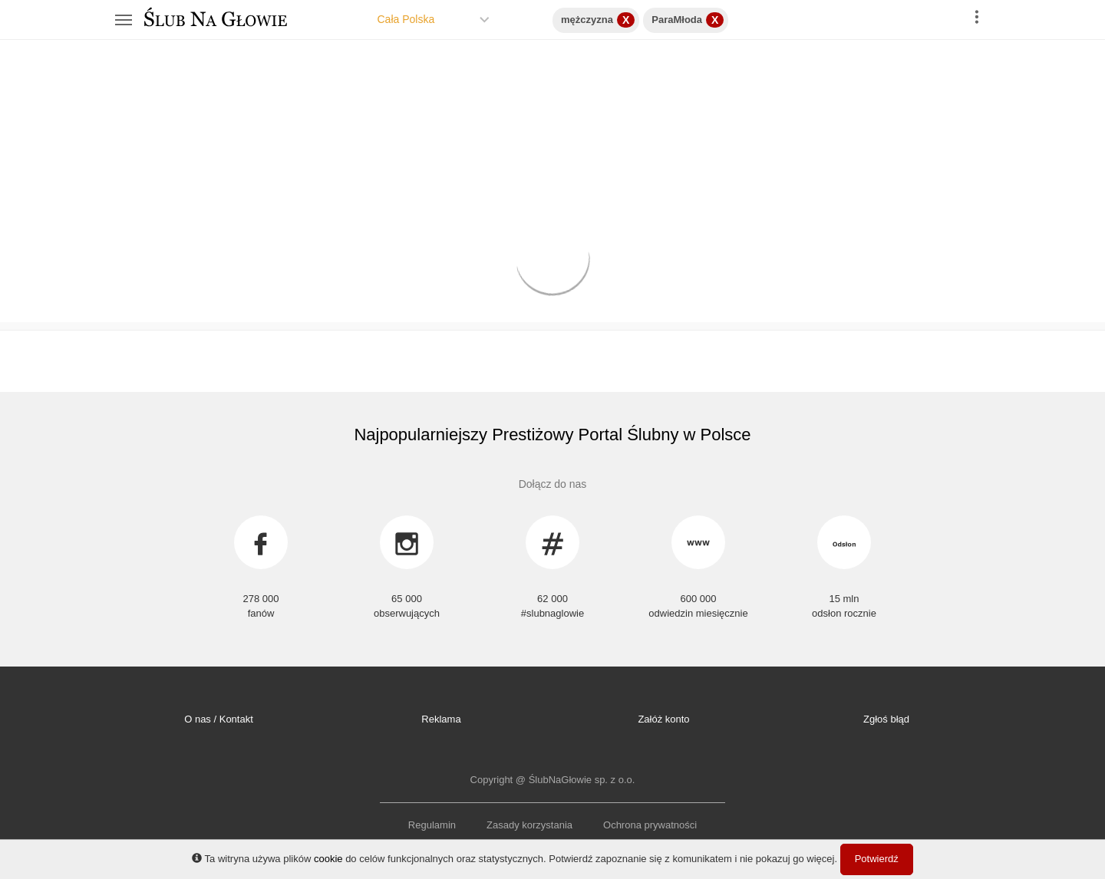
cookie (328, 858)
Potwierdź (877, 858)
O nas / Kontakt (218, 719)
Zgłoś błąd (886, 719)
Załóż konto (663, 719)
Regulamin (432, 825)
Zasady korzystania (529, 825)
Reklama (440, 719)
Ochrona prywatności (650, 825)
